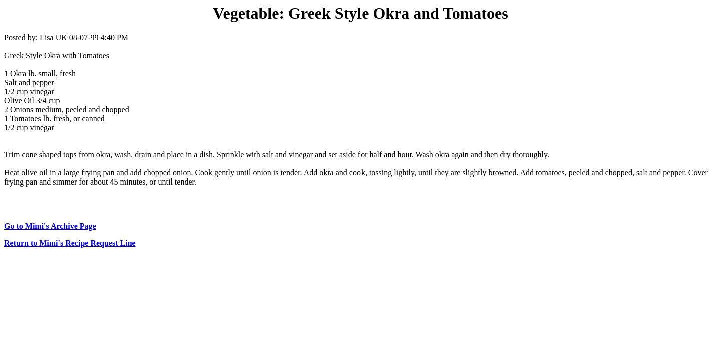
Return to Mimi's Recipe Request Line (70, 243)
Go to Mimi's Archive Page (50, 226)
